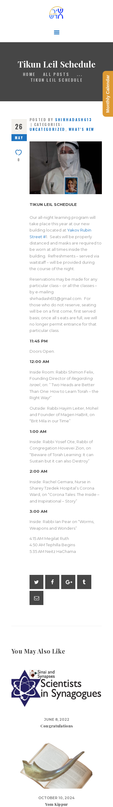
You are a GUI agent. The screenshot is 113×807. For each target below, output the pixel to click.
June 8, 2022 (56, 719)
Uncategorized (47, 129)
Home (29, 74)
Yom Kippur (56, 804)
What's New (81, 129)
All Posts (56, 74)
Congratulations (56, 725)
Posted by (61, 119)
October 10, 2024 (56, 798)
